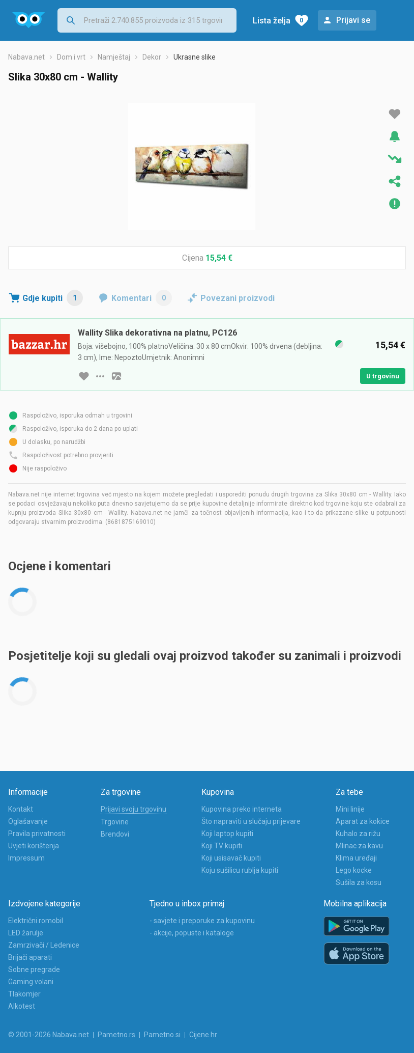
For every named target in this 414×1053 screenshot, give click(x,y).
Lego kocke (354, 870)
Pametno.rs (116, 1035)
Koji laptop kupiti (227, 833)
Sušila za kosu (358, 882)
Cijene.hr (203, 1035)
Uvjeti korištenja (33, 846)
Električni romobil (35, 921)
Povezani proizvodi (237, 298)
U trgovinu (382, 376)
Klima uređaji (356, 858)
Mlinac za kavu (359, 846)
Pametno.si (162, 1035)
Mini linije (350, 809)
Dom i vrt (71, 57)
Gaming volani (30, 982)
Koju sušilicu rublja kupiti (239, 870)
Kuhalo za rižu (358, 833)
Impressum (26, 858)
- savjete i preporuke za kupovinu (202, 921)
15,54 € (218, 258)
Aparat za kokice (363, 821)
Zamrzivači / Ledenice (43, 945)
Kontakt (20, 809)
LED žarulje (25, 933)
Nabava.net (26, 57)
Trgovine (115, 822)
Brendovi (115, 834)
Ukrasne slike (194, 57)
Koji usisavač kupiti (231, 858)
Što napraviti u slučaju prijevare (251, 821)
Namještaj (114, 57)
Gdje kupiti (52, 298)
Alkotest (21, 1006)
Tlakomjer (24, 994)
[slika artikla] (116, 376)
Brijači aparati (30, 957)
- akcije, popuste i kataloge (192, 933)
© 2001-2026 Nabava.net (48, 1035)
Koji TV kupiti (221, 846)
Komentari (141, 298)
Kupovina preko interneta (241, 809)
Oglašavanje (28, 821)
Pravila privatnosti (37, 833)
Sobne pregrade (34, 969)
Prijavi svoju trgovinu (133, 809)
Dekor (151, 57)
